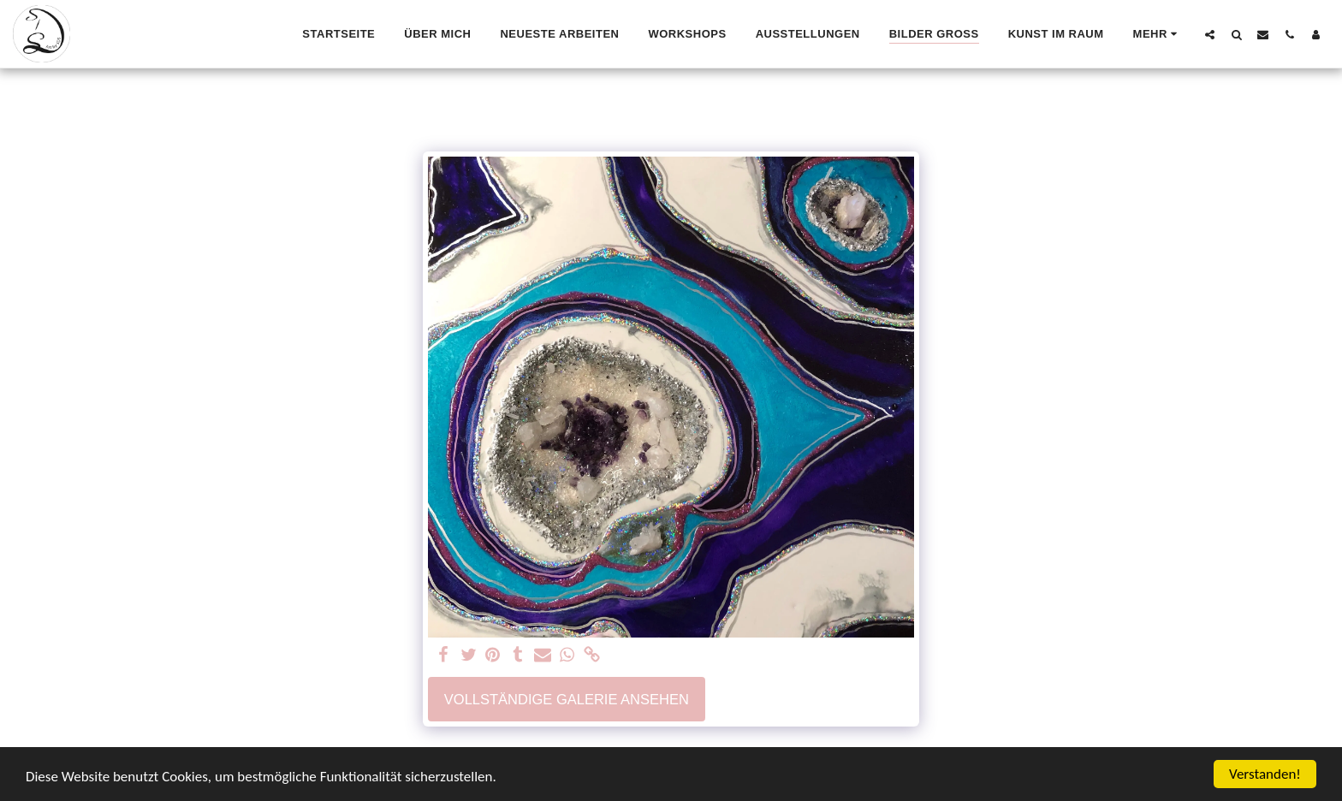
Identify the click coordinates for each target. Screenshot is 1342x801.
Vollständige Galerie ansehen (566, 699)
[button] (1209, 34)
